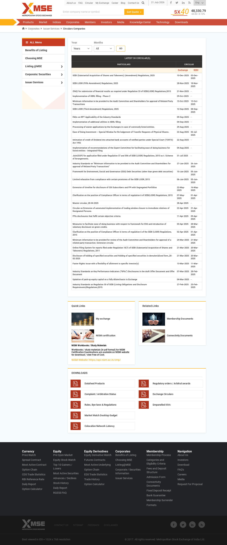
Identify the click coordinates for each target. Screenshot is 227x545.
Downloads (181, 22)
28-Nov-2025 (183, 83)
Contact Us (133, 3)
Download (183, 464)
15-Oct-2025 (183, 101)
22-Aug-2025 (183, 132)
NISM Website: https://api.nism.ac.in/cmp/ (96, 359)
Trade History (92, 479)
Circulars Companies (74, 28)
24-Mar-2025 (183, 240)
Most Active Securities (66, 473)
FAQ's (181, 469)
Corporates (72, 22)
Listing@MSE (123, 464)
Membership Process (159, 455)
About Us (183, 455)
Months (98, 42)
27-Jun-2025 (183, 163)
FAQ (80, 3)
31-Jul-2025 (182, 156)
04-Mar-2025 (183, 279)
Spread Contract (31, 459)
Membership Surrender (160, 500)
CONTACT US (61, 525)
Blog (123, 3)
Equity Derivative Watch (97, 455)
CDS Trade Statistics (33, 474)
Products (28, 22)
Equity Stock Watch (64, 459)
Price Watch (29, 455)
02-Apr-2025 (182, 232)
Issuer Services (51, 28)
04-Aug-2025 (183, 148)
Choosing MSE (33, 58)
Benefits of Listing (36, 50)
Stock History (61, 483)
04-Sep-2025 (183, 122)
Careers (182, 474)
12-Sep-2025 (183, 109)
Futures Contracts (94, 459)
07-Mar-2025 (183, 271)
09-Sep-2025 (183, 117)
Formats (151, 505)
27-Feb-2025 (183, 284)
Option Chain (29, 469)
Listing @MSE (33, 66)
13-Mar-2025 (183, 263)
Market (43, 22)
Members (90, 22)
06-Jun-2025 (183, 179)
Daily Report (29, 484)
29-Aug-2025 (183, 127)
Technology (163, 22)
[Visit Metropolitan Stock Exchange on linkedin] (192, 524)
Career (115, 3)
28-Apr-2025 (182, 203)
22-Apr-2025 (182, 208)
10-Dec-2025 (183, 75)
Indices (57, 22)
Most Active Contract (34, 464)
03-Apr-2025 (182, 224)
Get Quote (134, 11)
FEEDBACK (93, 525)
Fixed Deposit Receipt (159, 490)
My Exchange (102, 3)
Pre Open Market (63, 455)
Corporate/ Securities (38, 74)
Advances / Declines (64, 478)
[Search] (93, 12)
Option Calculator (32, 489)
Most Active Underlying (97, 464)
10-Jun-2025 (183, 171)
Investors (106, 22)
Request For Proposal (190, 484)
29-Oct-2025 (183, 96)
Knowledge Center (140, 22)
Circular (89, 3)
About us (71, 3)
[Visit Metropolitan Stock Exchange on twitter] (183, 524)
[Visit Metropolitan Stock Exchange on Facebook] (173, 524)
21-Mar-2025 (183, 248)
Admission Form (156, 477)
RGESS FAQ (60, 492)
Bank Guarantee (156, 495)
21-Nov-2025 (183, 91)
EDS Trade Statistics (95, 474)
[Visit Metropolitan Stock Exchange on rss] (201, 524)
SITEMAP (78, 525)
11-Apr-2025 (182, 216)
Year (74, 42)
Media (120, 22)
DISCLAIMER (111, 525)
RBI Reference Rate (33, 479)
